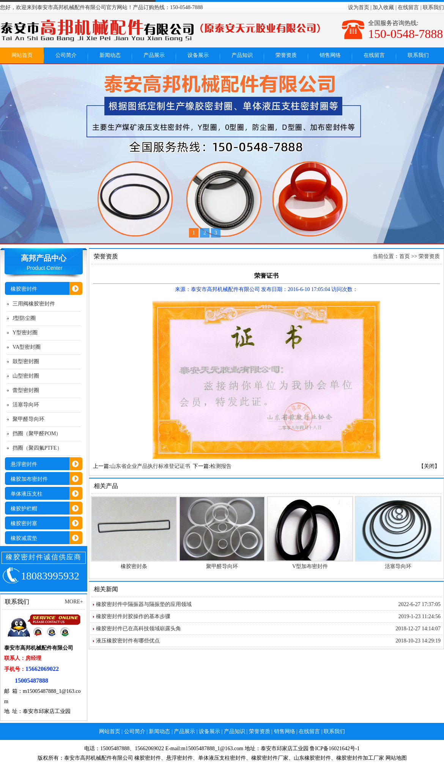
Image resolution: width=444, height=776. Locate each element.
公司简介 (66, 55)
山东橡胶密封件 (312, 758)
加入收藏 (383, 7)
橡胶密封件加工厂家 (360, 758)
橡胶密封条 (134, 566)
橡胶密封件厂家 (269, 758)
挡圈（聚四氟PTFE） (37, 448)
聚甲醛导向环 (28, 419)
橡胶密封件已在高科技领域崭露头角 (138, 628)
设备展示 (198, 55)
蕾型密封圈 (26, 390)
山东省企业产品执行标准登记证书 (150, 466)
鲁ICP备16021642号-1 (334, 748)
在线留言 (408, 7)
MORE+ (74, 601)
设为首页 (358, 7)
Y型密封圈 (25, 332)
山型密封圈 (26, 376)
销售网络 (330, 55)
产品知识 (242, 55)
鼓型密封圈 (26, 361)
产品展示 (154, 55)
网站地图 (396, 758)
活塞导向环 (26, 405)
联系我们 (433, 7)
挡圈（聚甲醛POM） (37, 433)
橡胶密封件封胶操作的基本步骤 (133, 616)
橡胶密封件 (147, 758)
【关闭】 (429, 466)
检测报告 (220, 466)
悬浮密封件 (179, 758)
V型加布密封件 (310, 566)
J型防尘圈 (24, 318)
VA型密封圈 (27, 347)
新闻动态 (110, 55)
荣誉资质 (286, 55)
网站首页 (22, 55)
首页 (404, 256)
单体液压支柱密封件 (222, 758)
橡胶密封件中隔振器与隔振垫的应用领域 (144, 604)
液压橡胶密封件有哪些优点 (128, 641)
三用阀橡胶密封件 (34, 304)
